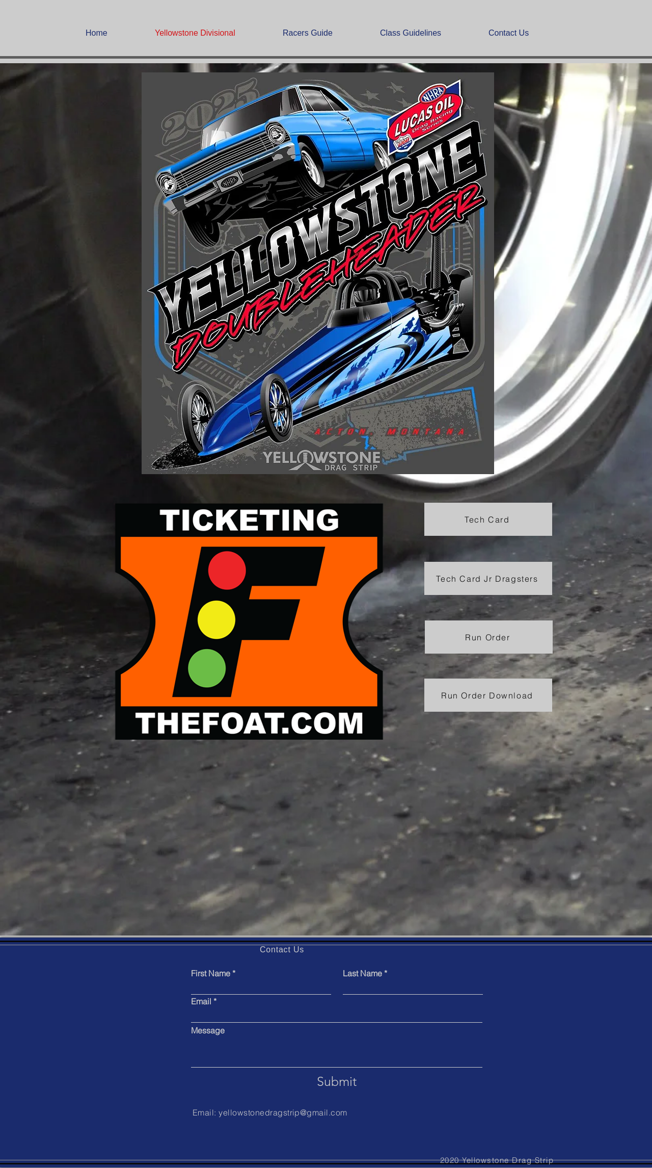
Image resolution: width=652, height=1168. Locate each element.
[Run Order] (489, 637)
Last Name (362, 973)
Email (201, 1001)
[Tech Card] (488, 519)
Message (208, 1030)
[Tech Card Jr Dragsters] (488, 578)
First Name (210, 973)
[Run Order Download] (488, 695)
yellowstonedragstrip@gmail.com (283, 1112)
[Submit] (336, 1081)
